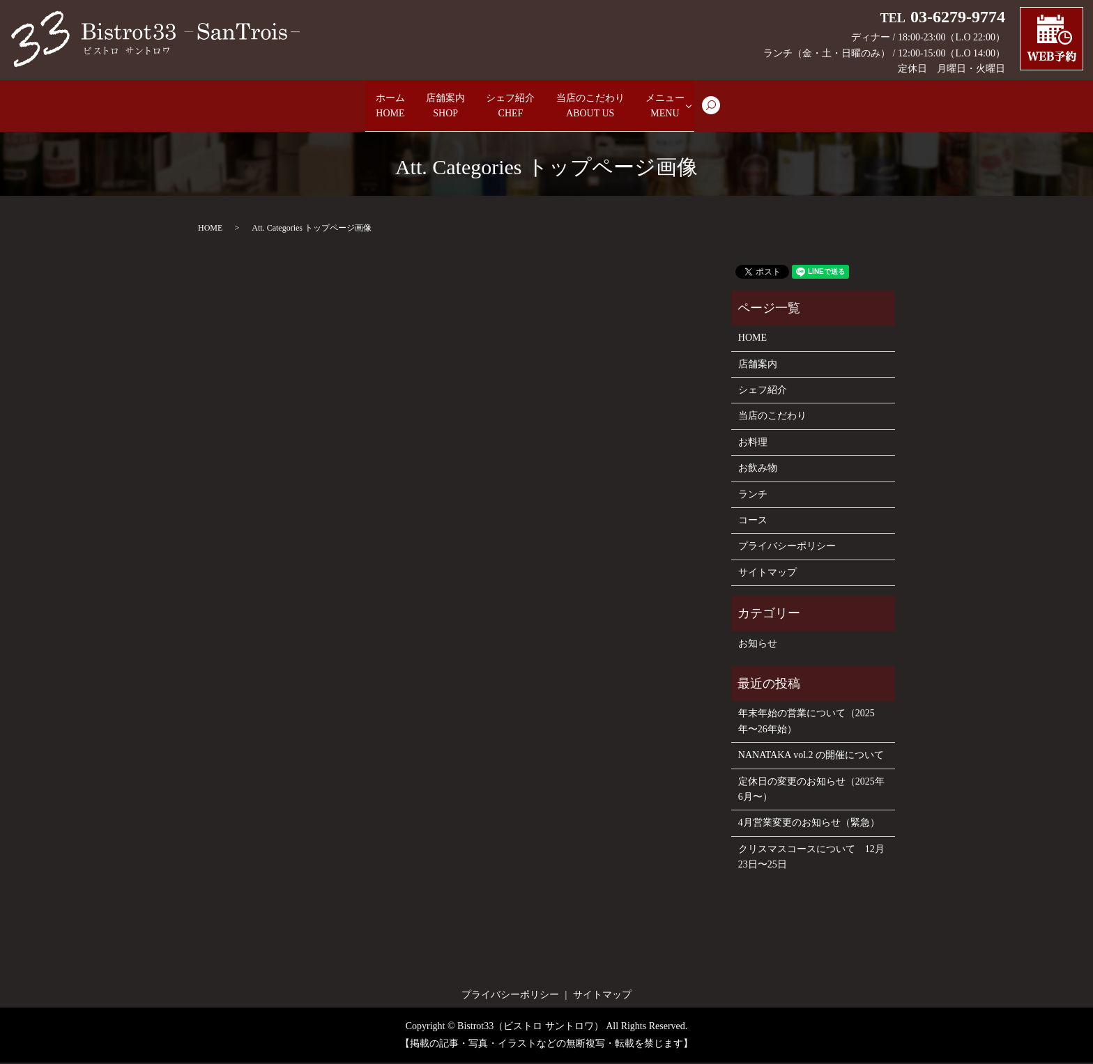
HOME (210, 229)
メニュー (705, 107)
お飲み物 (757, 469)
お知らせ (757, 645)
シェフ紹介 (510, 107)
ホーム (354, 107)
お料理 (752, 443)
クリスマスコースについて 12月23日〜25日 (811, 858)
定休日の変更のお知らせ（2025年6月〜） (811, 790)
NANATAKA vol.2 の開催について (811, 756)
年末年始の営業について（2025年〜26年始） (806, 722)
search (764, 112)
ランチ (752, 496)
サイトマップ (767, 574)
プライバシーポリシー (787, 547)
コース (752, 521)
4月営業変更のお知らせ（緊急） (809, 824)
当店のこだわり (611, 107)
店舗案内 (426, 107)
